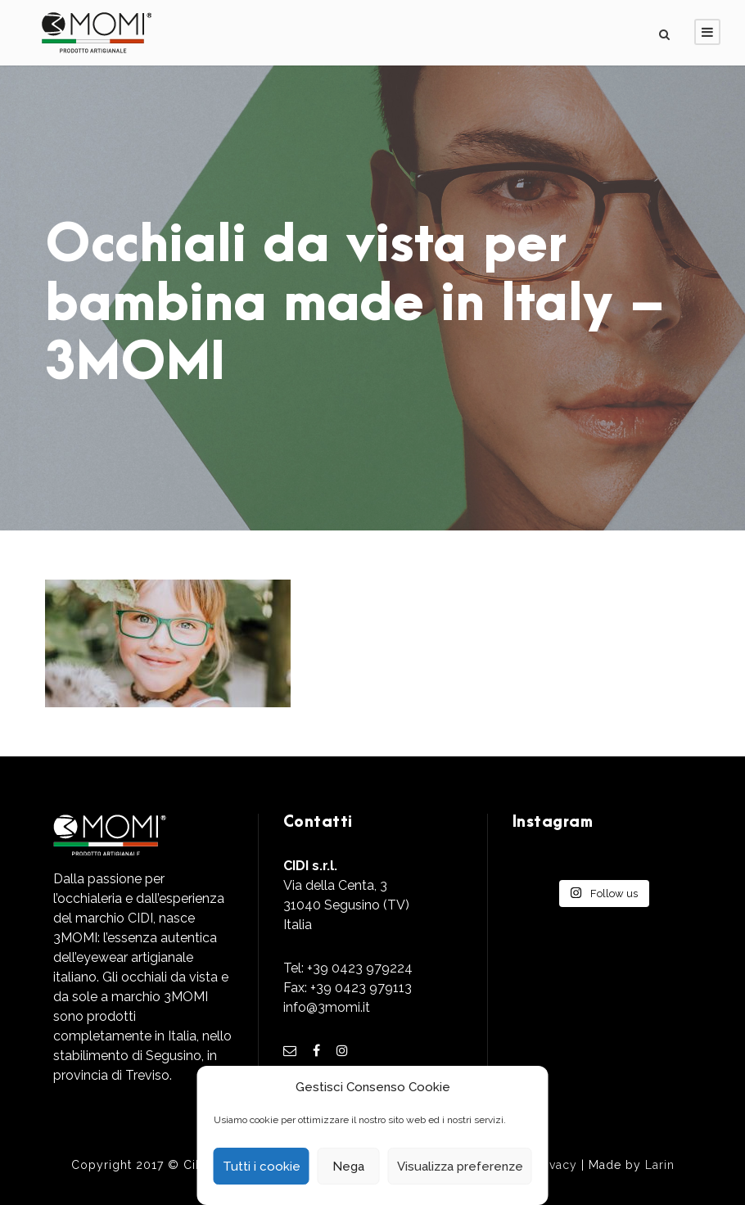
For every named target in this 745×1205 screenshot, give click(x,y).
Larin (660, 1164)
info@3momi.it (326, 1007)
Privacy (555, 1164)
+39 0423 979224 (360, 968)
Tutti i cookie (261, 1166)
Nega (348, 1166)
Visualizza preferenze (460, 1166)
